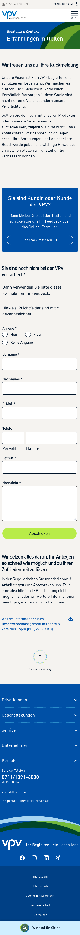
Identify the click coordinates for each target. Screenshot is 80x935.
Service (9, 730)
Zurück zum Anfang (40, 660)
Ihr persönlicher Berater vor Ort (26, 801)
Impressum (40, 876)
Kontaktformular (14, 792)
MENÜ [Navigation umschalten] (74, 15)
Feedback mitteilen (40, 239)
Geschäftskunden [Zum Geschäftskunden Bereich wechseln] (16, 4)
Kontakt (9, 760)
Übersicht (40, 914)
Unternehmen (15, 745)
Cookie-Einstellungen (40, 895)
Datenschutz (40, 886)
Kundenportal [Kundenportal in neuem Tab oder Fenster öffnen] (66, 4)
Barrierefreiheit (40, 905)
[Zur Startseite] (14, 15)
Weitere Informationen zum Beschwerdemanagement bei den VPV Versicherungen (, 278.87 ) (37, 623)
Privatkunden (14, 699)
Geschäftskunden (18, 715)
